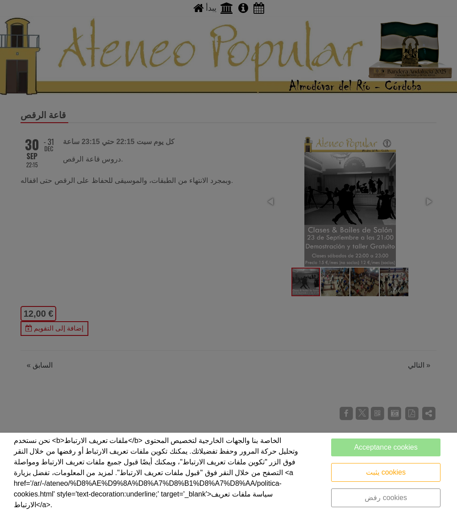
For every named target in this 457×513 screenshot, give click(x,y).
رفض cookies (386, 497)
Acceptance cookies (385, 447)
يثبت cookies (386, 472)
